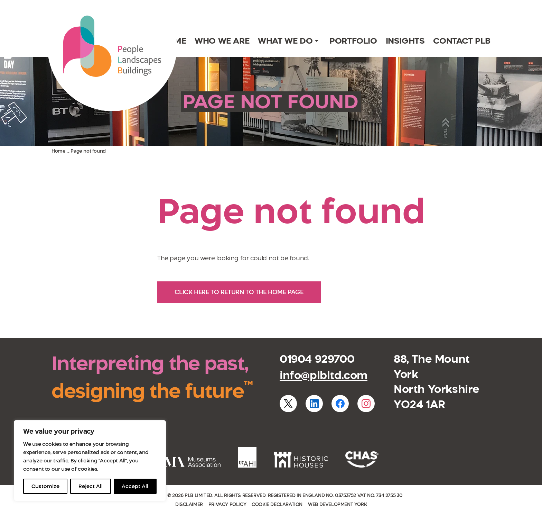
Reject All (90, 486)
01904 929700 (317, 359)
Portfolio (353, 40)
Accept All (135, 486)
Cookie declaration (277, 504)
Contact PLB (461, 40)
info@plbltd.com (323, 375)
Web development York (337, 504)
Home (58, 151)
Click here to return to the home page (239, 292)
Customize (45, 486)
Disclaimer (189, 504)
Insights (405, 40)
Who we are (222, 40)
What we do (285, 40)
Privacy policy (227, 504)
